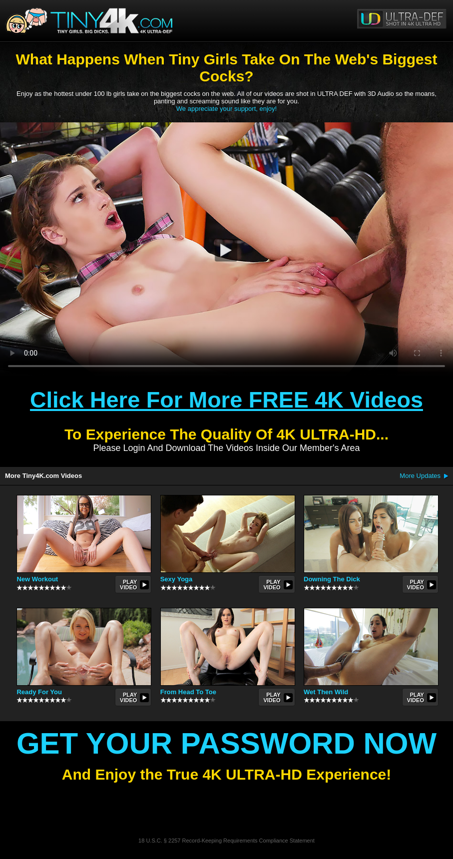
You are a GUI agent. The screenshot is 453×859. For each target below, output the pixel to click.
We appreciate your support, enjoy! (226, 108)
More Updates (420, 475)
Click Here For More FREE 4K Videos (226, 400)
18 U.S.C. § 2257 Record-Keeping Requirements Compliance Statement (226, 841)
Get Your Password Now (226, 743)
